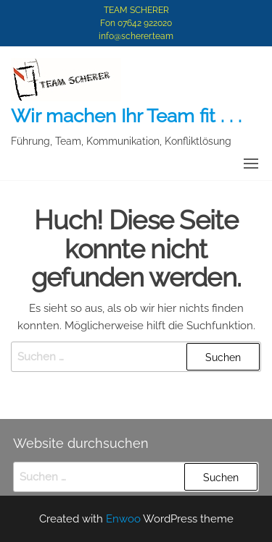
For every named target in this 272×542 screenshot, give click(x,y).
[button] (251, 163)
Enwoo (123, 518)
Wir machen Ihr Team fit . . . (126, 116)
